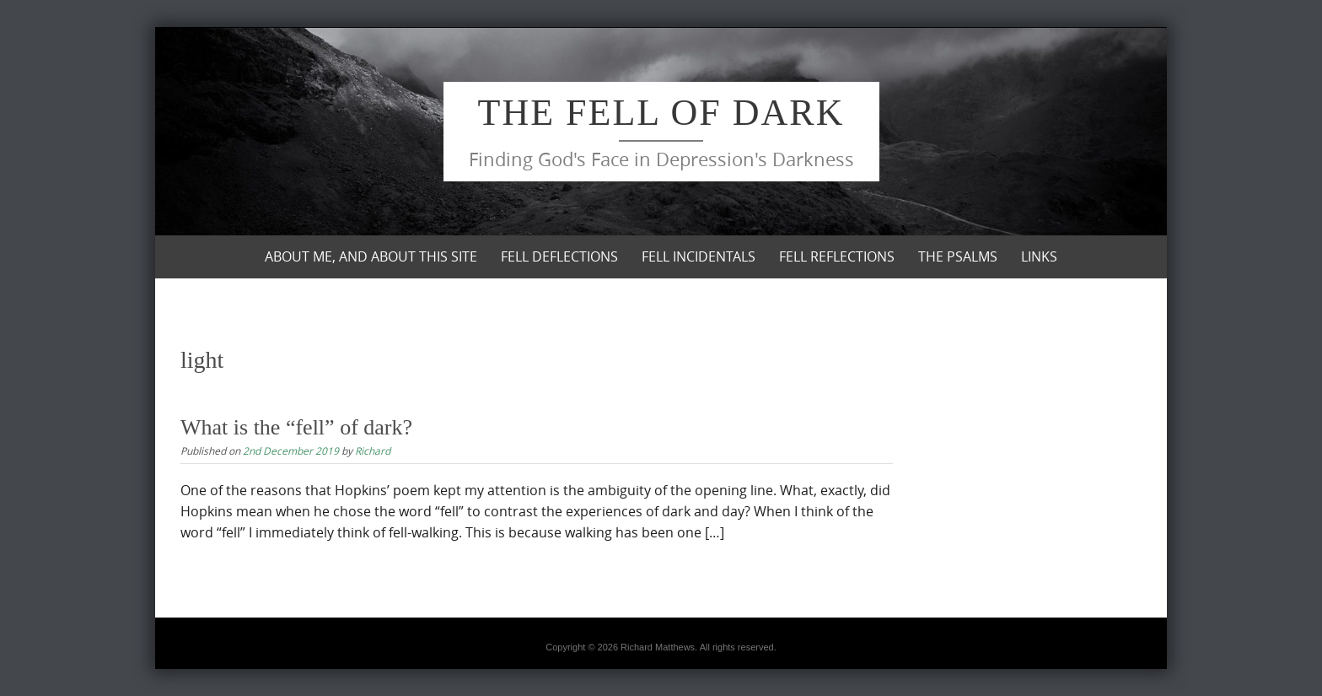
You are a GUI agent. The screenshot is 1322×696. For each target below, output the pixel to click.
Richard (372, 450)
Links (1039, 256)
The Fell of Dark (661, 112)
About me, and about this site (371, 256)
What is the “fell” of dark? (296, 427)
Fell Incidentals (698, 256)
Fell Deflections (559, 256)
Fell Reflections (837, 256)
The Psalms (957, 256)
